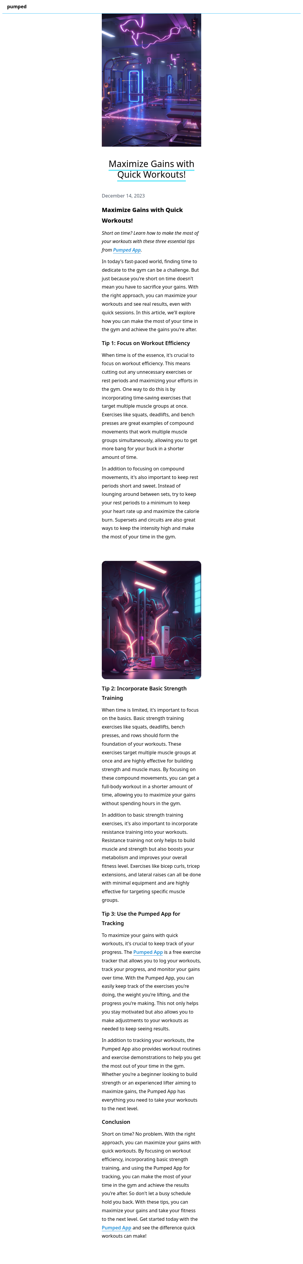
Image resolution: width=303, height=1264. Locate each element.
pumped (17, 6)
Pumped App (127, 250)
